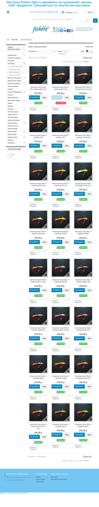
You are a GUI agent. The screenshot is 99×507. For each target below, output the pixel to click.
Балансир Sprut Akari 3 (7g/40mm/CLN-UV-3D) (83, 88)
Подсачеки (11, 233)
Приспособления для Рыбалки (14, 269)
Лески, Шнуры (12, 202)
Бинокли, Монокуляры (14, 78)
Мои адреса (54, 481)
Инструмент (11, 143)
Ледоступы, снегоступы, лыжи (15, 195)
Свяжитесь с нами (52, 12)
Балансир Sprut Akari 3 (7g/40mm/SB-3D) (60, 281)
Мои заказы (54, 477)
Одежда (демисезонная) (15, 225)
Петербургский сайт (22, 506)
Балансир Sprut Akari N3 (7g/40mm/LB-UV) (83, 184)
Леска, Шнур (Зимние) (14, 199)
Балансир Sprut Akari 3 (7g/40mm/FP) (38, 136)
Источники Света (13, 145)
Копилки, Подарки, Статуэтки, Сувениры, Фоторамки (14, 162)
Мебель (10, 216)
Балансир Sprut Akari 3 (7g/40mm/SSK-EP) (83, 329)
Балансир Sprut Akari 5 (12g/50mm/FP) (60, 425)
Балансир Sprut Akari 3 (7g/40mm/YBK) (60, 377)
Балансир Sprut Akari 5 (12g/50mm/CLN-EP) (83, 377)
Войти (90, 12)
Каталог (34, 19)
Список (91, 51)
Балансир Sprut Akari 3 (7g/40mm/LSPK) (60, 233)
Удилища (10, 306)
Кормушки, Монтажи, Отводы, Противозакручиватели (15, 173)
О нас (11, 321)
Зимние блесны (12, 123)
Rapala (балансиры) (14, 69)
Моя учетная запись (59, 474)
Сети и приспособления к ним (15, 283)
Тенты (9, 298)
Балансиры (11, 63)
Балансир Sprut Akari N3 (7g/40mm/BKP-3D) (38, 88)
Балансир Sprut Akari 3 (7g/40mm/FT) (60, 136)
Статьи (61, 19)
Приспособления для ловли (14, 263)
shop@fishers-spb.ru (60, 28)
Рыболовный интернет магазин (84, 28)
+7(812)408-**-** (69, 19)
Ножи (9, 222)
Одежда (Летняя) (13, 230)
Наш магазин (13, 327)
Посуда (10, 244)
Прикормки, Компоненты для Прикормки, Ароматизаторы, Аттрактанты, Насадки (15, 252)
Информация (14, 314)
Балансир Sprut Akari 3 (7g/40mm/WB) (38, 377)
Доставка (47, 19)
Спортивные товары (14, 295)
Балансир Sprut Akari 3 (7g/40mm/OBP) (83, 233)
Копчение (10, 168)
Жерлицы (10, 106)
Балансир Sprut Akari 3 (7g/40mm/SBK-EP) (38, 329)
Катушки (10, 148)
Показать (60, 51)
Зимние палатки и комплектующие (13, 127)
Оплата (41, 19)
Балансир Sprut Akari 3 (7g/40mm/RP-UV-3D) (38, 281)
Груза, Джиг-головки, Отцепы (14, 102)
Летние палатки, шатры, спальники (15, 206)
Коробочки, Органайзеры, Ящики (14, 181)
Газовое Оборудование (15, 92)
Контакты (54, 19)
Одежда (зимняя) (13, 227)
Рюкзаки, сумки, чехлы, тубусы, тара (15, 274)
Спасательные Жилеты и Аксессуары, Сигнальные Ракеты (15, 289)
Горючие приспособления (13, 96)
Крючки (10, 185)
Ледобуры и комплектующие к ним (14, 189)
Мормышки (11, 219)
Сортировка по (32, 51)
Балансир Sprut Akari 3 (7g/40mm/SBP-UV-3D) (60, 329)
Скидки (38, 477)
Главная (38, 486)
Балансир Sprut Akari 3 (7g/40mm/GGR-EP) (83, 136)
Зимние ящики (12, 134)
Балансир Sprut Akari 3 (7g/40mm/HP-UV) (60, 184)
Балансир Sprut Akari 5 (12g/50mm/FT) (83, 425)
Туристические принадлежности (13, 302)
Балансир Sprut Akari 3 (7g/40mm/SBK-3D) (83, 281)
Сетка (87, 51)
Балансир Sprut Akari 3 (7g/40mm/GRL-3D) (38, 184)
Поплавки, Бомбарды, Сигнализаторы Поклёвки (14, 239)
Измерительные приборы (12, 139)
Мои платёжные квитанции (59, 479)
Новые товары (40, 479)
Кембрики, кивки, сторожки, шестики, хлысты (13, 154)
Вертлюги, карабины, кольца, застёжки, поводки (14, 86)
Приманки (11, 258)
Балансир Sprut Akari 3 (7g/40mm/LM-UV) (38, 233)
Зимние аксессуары (14, 120)
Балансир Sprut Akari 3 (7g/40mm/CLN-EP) (60, 88)
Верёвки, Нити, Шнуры (14, 80)
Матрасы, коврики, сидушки (13, 212)
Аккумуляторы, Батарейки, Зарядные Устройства (14, 57)
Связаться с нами (41, 484)
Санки (9, 278)
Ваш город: (37, 12)
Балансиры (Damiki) (14, 75)
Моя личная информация (58, 484)
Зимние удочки (12, 131)
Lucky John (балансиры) (16, 66)
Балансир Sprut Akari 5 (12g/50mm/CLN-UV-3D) (38, 426)
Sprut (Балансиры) (14, 72)
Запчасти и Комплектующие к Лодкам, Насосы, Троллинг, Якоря (13, 113)
